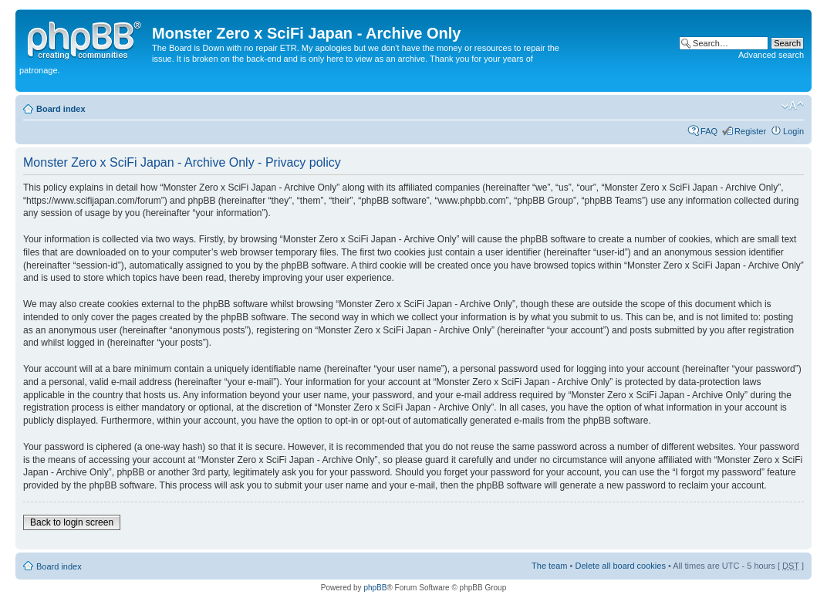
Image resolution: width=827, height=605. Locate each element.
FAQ (708, 131)
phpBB (374, 587)
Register (750, 131)
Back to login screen (71, 522)
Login (793, 131)
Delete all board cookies (620, 565)
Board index (61, 108)
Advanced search (771, 54)
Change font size (792, 106)
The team (549, 565)
